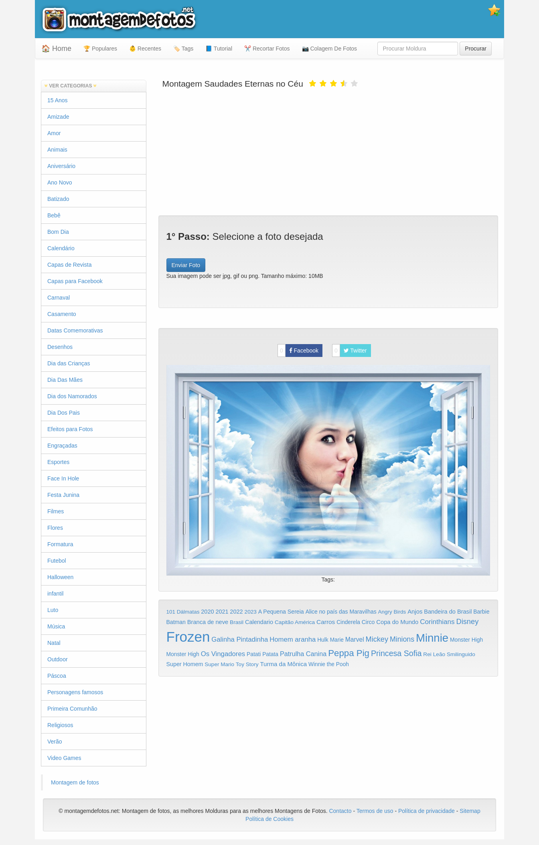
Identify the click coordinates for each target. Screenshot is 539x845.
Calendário (61, 248)
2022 (236, 611)
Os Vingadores (223, 654)
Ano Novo (59, 182)
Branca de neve (207, 622)
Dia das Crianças (68, 363)
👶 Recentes (145, 48)
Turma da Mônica (283, 664)
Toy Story (247, 664)
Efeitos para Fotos (70, 429)
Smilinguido (461, 654)
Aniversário (61, 166)
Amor (54, 133)
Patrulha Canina (303, 653)
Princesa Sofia (396, 653)
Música (56, 626)
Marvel (354, 639)
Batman (176, 622)
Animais (57, 149)
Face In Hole (63, 478)
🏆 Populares (100, 48)
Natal (54, 643)
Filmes (55, 511)
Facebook (298, 350)
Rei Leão (434, 654)
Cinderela (348, 622)
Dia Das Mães (65, 380)
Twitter (349, 350)
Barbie (481, 611)
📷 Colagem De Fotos (329, 48)
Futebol (56, 560)
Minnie (432, 638)
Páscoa (56, 676)
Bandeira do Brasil (448, 611)
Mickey (377, 639)
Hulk (322, 639)
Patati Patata (262, 654)
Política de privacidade (426, 811)
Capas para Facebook (75, 281)
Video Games (64, 758)
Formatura (60, 544)
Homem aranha (293, 639)
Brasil (236, 622)
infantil (55, 593)
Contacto (341, 811)
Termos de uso (375, 811)
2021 (221, 611)
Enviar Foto (186, 265)
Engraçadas (62, 445)
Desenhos (60, 347)
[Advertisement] (328, 151)
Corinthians (437, 622)
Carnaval (58, 297)
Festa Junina (63, 495)
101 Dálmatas (183, 612)
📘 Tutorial (218, 48)
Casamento (61, 314)
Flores (55, 528)
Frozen (188, 636)
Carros (325, 621)
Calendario (259, 622)
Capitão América (295, 622)
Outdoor (57, 659)
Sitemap (470, 811)
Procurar (475, 48)
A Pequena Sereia (281, 611)
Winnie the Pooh (328, 664)
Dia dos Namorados (72, 396)
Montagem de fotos (75, 782)
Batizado (58, 199)
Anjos (414, 611)
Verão (54, 741)
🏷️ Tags (183, 48)
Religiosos (60, 725)
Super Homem (184, 664)
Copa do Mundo (397, 622)
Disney (467, 621)
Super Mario (219, 664)
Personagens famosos (75, 692)
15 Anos (57, 100)
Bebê (54, 215)
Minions (402, 639)
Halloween (60, 577)
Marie (337, 640)
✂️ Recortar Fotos (267, 48)
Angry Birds (392, 612)
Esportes (58, 462)
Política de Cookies (269, 819)
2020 (207, 611)
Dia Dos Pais (63, 412)
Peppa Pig (348, 653)
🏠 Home (56, 49)
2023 (251, 612)
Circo (368, 622)
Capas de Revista (69, 264)
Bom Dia (58, 232)
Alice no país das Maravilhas (341, 611)
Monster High (466, 639)
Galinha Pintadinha (239, 639)
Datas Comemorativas (75, 330)
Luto (52, 610)
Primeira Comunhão (72, 708)
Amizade (58, 116)
